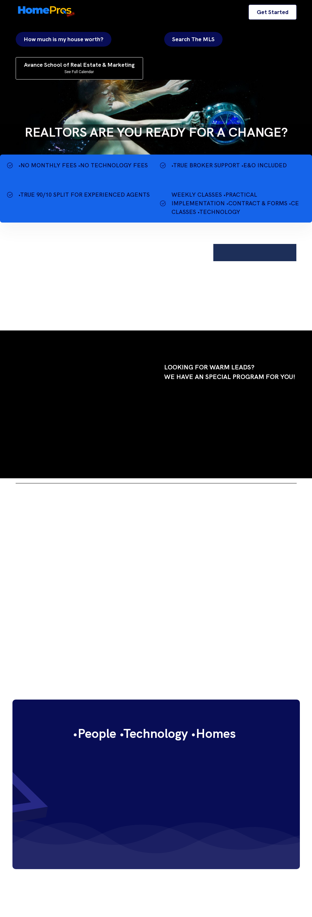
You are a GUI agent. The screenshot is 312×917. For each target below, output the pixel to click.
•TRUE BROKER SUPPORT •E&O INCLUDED (229, 165)
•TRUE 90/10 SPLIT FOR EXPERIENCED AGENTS (84, 194)
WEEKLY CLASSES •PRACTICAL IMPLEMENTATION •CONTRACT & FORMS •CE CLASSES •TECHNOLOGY (235, 203)
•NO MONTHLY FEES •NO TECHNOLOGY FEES (83, 165)
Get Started (272, 12)
